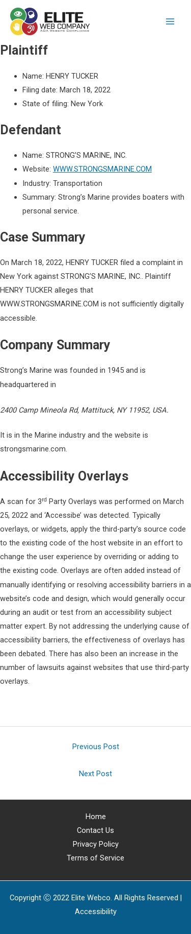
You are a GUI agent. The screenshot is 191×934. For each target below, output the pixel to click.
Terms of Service (95, 858)
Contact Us (95, 830)
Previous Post (95, 746)
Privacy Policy (96, 844)
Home (96, 816)
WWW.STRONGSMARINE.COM (102, 169)
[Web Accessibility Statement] (96, 911)
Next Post (95, 773)
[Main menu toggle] (170, 21)
